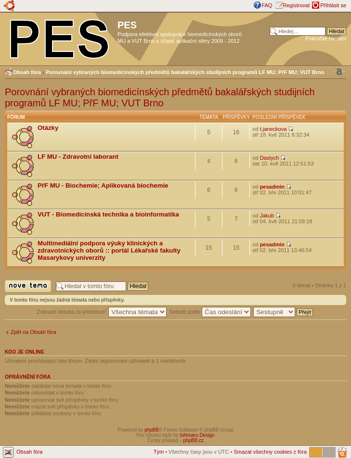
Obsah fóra (27, 72)
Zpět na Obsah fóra (33, 332)
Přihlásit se (333, 5)
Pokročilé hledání (326, 38)
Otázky (48, 127)
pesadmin (272, 187)
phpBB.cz (193, 440)
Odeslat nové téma (28, 286)
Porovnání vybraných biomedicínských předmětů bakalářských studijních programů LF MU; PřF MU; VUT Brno (185, 72)
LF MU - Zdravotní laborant (78, 156)
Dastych (269, 158)
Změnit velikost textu (339, 71)
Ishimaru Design (197, 435)
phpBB (151, 430)
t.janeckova (273, 129)
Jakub (267, 215)
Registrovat (296, 5)
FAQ (267, 5)
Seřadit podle (210, 312)
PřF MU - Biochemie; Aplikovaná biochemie (103, 185)
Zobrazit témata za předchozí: (102, 312)
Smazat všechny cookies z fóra (270, 452)
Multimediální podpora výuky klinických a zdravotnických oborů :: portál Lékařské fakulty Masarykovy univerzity (109, 250)
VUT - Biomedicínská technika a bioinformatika (108, 214)
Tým (159, 452)
